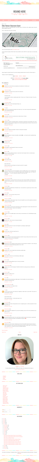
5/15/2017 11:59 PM (8, 246)
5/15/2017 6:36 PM (8, 202)
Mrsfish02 (6, 186)
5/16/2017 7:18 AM (8, 281)
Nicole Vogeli (5, 401)
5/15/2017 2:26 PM (8, 161)
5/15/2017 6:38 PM (8, 209)
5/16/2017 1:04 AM (8, 262)
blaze (5, 84)
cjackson (5, 114)
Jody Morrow (5, 394)
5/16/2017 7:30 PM (8, 299)
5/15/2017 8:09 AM (8, 87)
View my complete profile (19, 369)
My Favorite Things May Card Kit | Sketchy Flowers (12, 439)
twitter (20, 76)
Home (3, 20)
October (5, 427)
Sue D (5, 277)
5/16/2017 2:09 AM (8, 269)
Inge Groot (4, 392)
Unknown (6, 145)
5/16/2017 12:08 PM (8, 287)
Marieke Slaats (5, 398)
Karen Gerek (6, 322)
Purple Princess (7, 140)
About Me (9, 20)
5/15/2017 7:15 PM (8, 221)
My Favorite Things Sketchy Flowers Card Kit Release (13, 435)
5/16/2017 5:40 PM (8, 294)
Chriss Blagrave (7, 315)
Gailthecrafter (6, 90)
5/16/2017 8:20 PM (8, 306)
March (5, 446)
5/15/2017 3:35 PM (8, 175)
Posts (4, 409)
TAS (5, 107)
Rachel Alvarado (5, 402)
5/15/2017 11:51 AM (8, 137)
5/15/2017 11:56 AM (8, 143)
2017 (4, 423)
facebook (16, 76)
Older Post (35, 332)
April (4, 445)
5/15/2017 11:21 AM (8, 125)
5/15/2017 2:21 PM (8, 155)
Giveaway (20, 79)
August (5, 430)
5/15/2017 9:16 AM (8, 105)
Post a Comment (4, 330)
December (5, 425)
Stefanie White (6, 205)
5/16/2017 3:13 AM (8, 275)
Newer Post (4, 332)
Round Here (19, 11)
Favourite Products (25, 20)
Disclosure (34, 20)
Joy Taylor (4, 395)
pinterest (24, 76)
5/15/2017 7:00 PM (8, 216)
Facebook (4, 379)
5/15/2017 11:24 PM (8, 239)
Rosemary (6, 218)
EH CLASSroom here (15, 49)
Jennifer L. (6, 254)
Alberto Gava (5, 385)
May (4, 434)
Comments (5, 411)
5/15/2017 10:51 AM (8, 117)
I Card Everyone (7, 169)
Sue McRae (6, 302)
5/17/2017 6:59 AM (8, 319)
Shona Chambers (7, 178)
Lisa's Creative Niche (7, 284)
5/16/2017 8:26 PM (8, 313)
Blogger (20, 453)
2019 (4, 421)
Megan (5, 224)
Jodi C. (5, 133)
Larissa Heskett (7, 265)
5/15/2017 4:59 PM (8, 190)
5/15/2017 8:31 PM (8, 232)
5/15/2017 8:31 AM (8, 99)
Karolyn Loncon (5, 396)
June (5, 432)
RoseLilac (6, 272)
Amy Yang (4, 386)
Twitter (4, 378)
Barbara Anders (5, 390)
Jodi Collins (5, 393)
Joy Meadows (6, 102)
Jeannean (6, 235)
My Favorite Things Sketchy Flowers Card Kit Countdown (13, 436)
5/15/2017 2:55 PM (8, 166)
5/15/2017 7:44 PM (8, 227)
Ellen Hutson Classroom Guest (9, 437)
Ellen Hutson (17, 79)
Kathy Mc (6, 120)
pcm (5, 229)
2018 (4, 422)
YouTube (4, 377)
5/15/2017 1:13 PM (8, 148)
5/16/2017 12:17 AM (8, 251)
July (4, 431)
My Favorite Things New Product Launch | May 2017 (12, 441)
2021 (4, 418)
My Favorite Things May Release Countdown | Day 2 (12, 444)
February (5, 448)
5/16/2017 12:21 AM (8, 257)
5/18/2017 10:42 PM (8, 327)
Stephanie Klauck (19, 366)
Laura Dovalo (5, 397)
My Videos (16, 20)
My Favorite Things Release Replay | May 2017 (11, 440)
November (5, 426)
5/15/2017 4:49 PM (8, 183)
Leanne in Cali (6, 198)
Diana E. (5, 151)
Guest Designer (24, 79)
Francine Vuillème (6, 391)
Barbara (5, 259)
